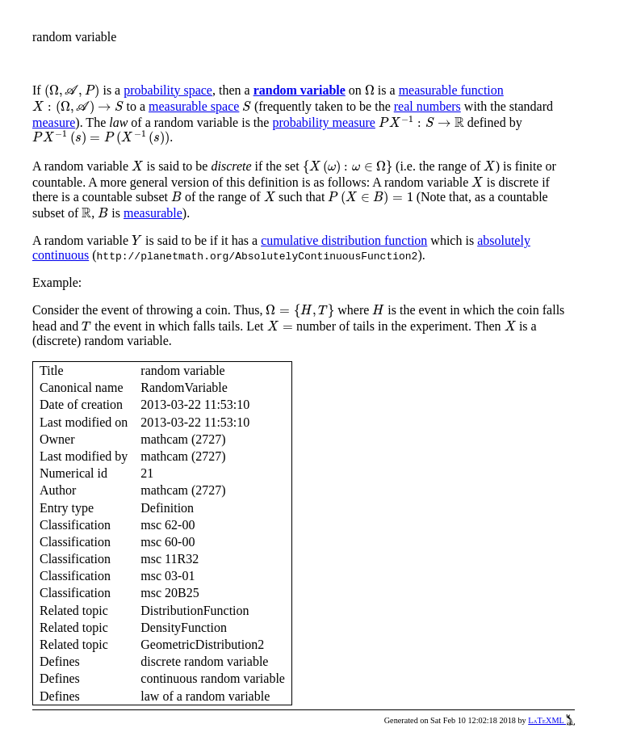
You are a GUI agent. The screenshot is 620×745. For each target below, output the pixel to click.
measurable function (451, 90)
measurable (153, 213)
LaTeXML (551, 720)
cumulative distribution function (344, 240)
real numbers (427, 106)
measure (53, 122)
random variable (299, 90)
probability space (168, 90)
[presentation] (72, 91)
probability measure (323, 122)
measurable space (194, 106)
